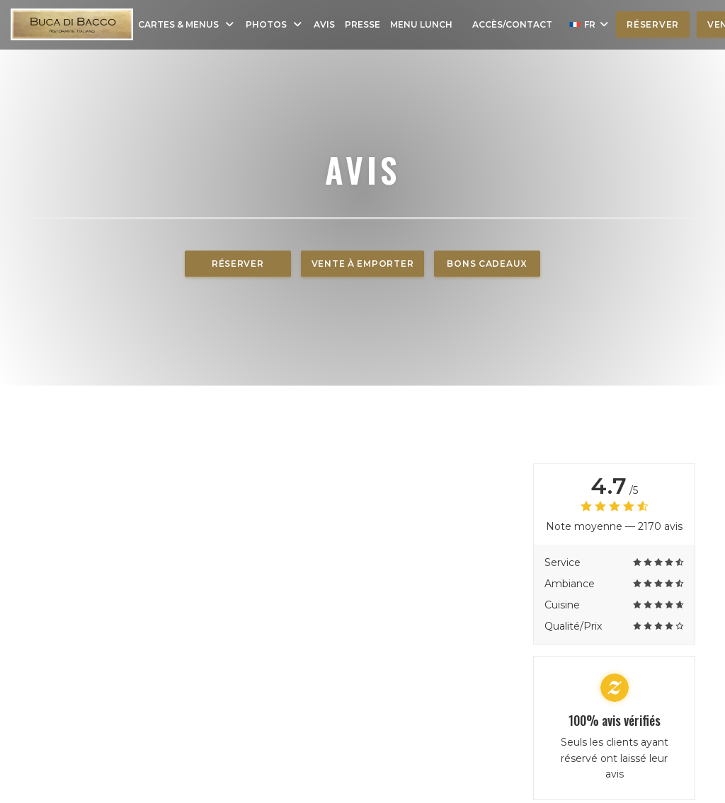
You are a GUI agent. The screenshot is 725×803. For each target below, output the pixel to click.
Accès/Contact (512, 24)
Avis (324, 24)
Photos (275, 24)
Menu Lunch (421, 24)
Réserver (653, 24)
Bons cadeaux (487, 263)
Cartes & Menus (187, 24)
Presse (362, 24)
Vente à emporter (363, 263)
